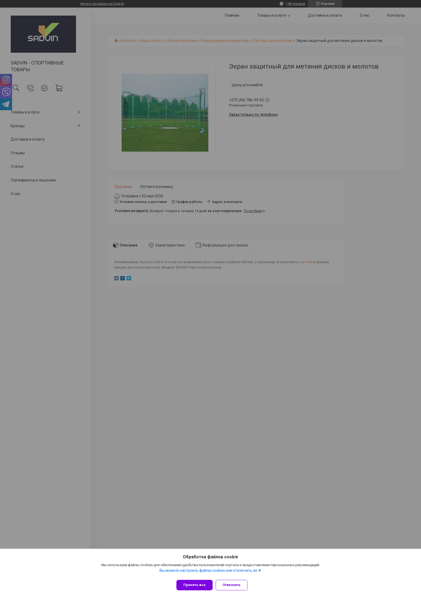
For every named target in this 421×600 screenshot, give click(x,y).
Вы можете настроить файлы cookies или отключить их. (208, 573)
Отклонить (234, 585)
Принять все (194, 585)
